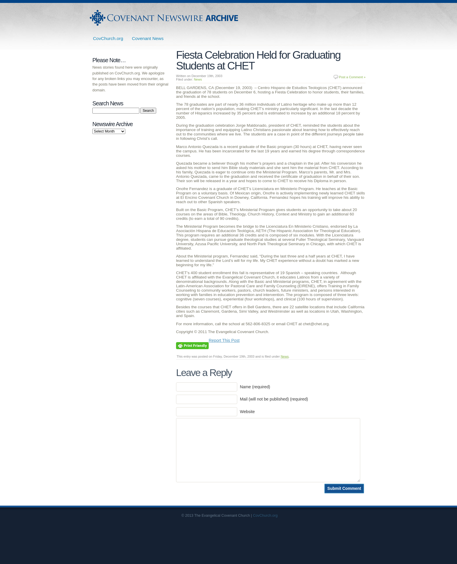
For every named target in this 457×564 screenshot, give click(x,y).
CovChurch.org (108, 38)
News (198, 79)
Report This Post (224, 340)
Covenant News (148, 38)
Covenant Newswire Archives (165, 18)
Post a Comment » (352, 77)
